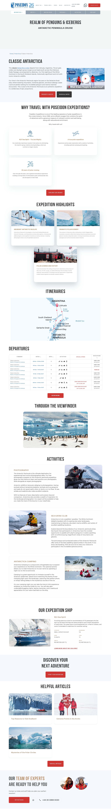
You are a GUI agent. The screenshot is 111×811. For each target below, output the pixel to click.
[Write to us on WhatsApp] (85, 5)
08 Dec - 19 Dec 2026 (38, 299)
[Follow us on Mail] (89, 801)
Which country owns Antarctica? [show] (56, 736)
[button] (38, 5)
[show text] (55, 785)
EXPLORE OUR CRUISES (55, 163)
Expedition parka (41, 808)
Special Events (40, 806)
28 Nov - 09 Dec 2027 (38, 316)
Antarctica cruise (23, 68)
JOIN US (28, 803)
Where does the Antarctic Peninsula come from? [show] (56, 744)
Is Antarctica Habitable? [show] (56, 728)
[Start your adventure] (55, 609)
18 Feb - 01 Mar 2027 (38, 308)
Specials (77, 800)
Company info (58, 803)
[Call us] (49, 703)
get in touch (19, 703)
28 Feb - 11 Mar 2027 (38, 312)
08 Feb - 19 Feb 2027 (38, 304)
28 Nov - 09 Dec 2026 (38, 295)
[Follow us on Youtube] (100, 801)
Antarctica (17, 53)
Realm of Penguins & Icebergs (17, 296)
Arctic (68, 803)
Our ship (56, 808)
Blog (55, 806)
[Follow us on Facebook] (93, 801)
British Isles (69, 806)
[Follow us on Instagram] (96, 801)
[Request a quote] (94, 5)
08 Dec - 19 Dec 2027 (38, 321)
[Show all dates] (65, 94)
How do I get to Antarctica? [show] (56, 752)
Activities (38, 800)
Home (11, 53)
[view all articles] (55, 666)
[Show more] (56, 330)
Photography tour (41, 803)
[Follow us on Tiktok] (104, 801)
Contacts (56, 800)
